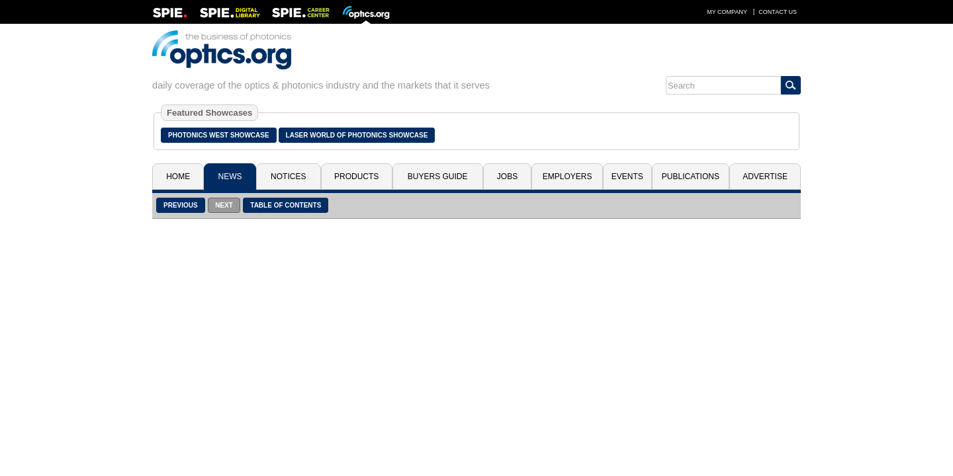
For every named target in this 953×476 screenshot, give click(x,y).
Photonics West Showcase (218, 135)
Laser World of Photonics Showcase (357, 135)
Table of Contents (285, 205)
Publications (690, 176)
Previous (180, 205)
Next (224, 205)
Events (627, 176)
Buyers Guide (438, 176)
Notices (288, 176)
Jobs (507, 176)
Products (356, 176)
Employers (567, 176)
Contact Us (777, 12)
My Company (727, 12)
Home (178, 176)
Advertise (765, 176)
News (230, 176)
